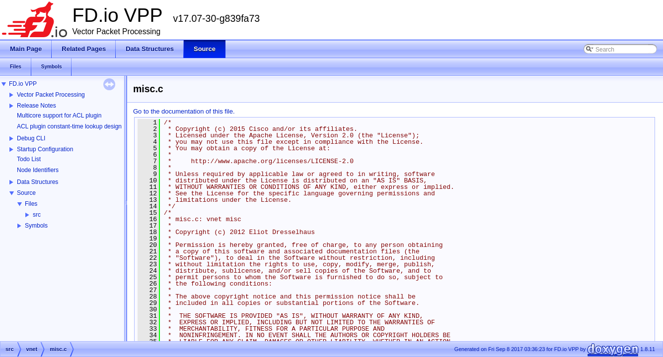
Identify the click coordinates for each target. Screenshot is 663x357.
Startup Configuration (45, 149)
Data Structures (37, 181)
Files (31, 203)
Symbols (36, 225)
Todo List (29, 159)
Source (26, 192)
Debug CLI (31, 138)
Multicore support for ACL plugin (59, 115)
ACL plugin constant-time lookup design (69, 126)
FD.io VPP (23, 83)
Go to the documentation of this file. (184, 111)
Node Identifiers (38, 170)
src (37, 214)
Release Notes (36, 105)
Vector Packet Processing (51, 94)
